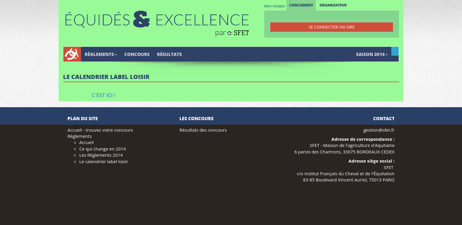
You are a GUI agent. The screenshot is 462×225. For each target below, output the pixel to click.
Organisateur (332, 5)
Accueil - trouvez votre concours (100, 130)
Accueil (86, 142)
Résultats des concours (203, 130)
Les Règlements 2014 (101, 155)
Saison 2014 (372, 54)
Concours (137, 54)
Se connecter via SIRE (331, 27)
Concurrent (301, 5)
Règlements (101, 54)
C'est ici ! (104, 95)
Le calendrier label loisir (103, 161)
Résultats (169, 54)
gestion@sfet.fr (379, 130)
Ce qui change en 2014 (102, 149)
